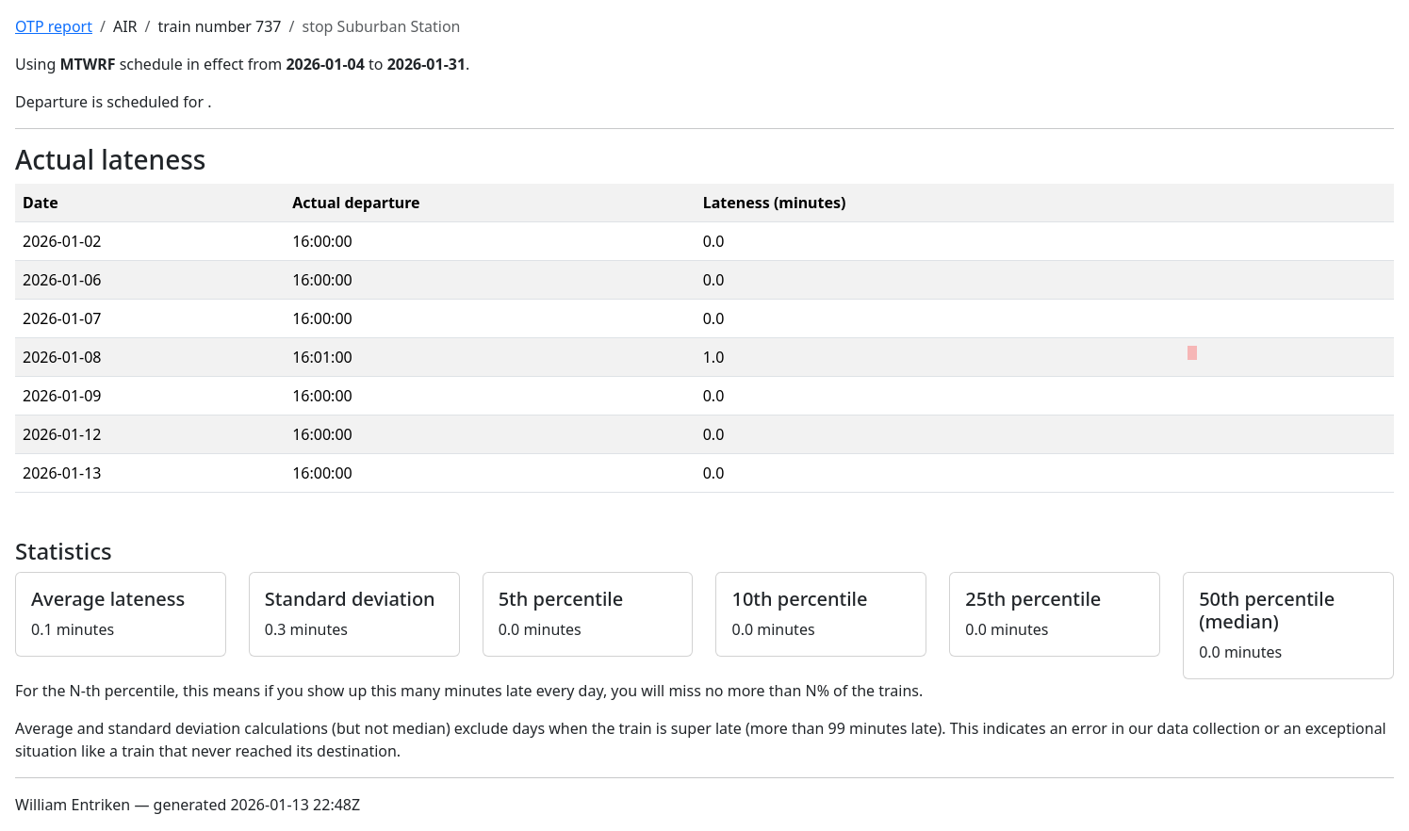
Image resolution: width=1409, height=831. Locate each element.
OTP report (53, 26)
